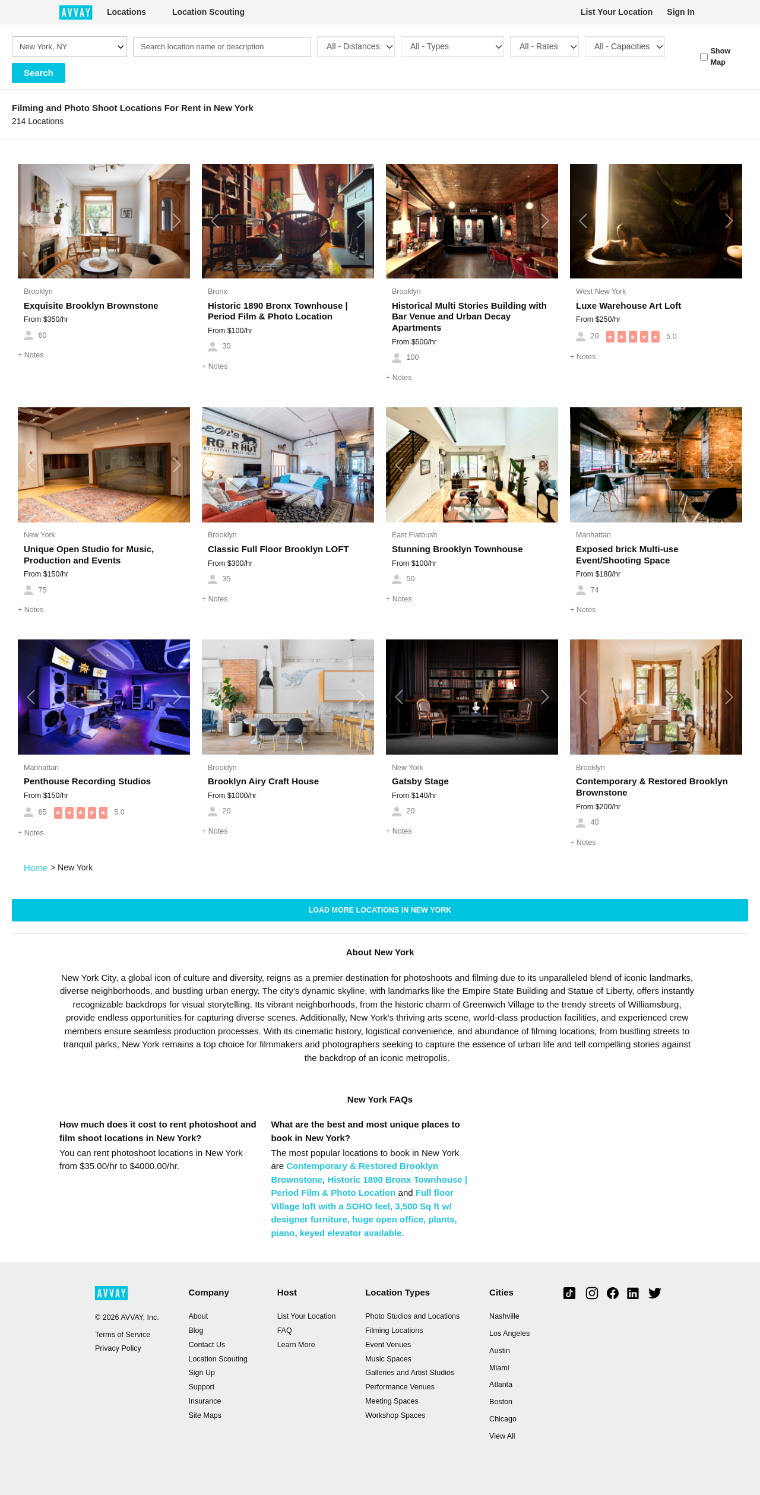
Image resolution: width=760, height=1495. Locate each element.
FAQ (284, 1330)
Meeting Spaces (392, 1401)
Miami (499, 1368)
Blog (195, 1330)
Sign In (681, 12)
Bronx (217, 291)
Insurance (204, 1401)
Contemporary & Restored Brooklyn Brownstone (652, 786)
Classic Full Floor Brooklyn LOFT (278, 549)
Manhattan (593, 535)
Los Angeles (509, 1333)
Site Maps (204, 1415)
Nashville (504, 1316)
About (198, 1316)
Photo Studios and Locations (412, 1316)
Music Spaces (388, 1359)
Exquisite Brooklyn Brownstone (91, 305)
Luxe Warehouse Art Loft (628, 305)
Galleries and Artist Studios (409, 1373)
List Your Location (617, 12)
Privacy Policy (118, 1348)
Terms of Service (122, 1335)
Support (201, 1387)
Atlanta (500, 1384)
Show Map (720, 56)
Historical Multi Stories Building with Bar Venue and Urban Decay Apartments (469, 316)
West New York (601, 291)
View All (502, 1436)
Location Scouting (208, 12)
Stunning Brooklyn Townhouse (457, 549)
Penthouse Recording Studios (87, 781)
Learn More (296, 1345)
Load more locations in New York (380, 910)
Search (38, 73)
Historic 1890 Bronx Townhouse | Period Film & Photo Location (278, 311)
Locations (126, 12)
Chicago (503, 1419)
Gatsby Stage (420, 781)
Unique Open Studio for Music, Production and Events (89, 554)
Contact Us (206, 1345)
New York (39, 535)
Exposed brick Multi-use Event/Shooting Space (627, 554)
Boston (500, 1402)
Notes (30, 355)
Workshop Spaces (395, 1415)
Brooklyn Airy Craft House (263, 781)
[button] (31, 221)
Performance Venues (400, 1387)
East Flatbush (414, 535)
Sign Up (201, 1373)
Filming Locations (394, 1330)
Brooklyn (38, 291)
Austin (499, 1351)
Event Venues (388, 1345)
